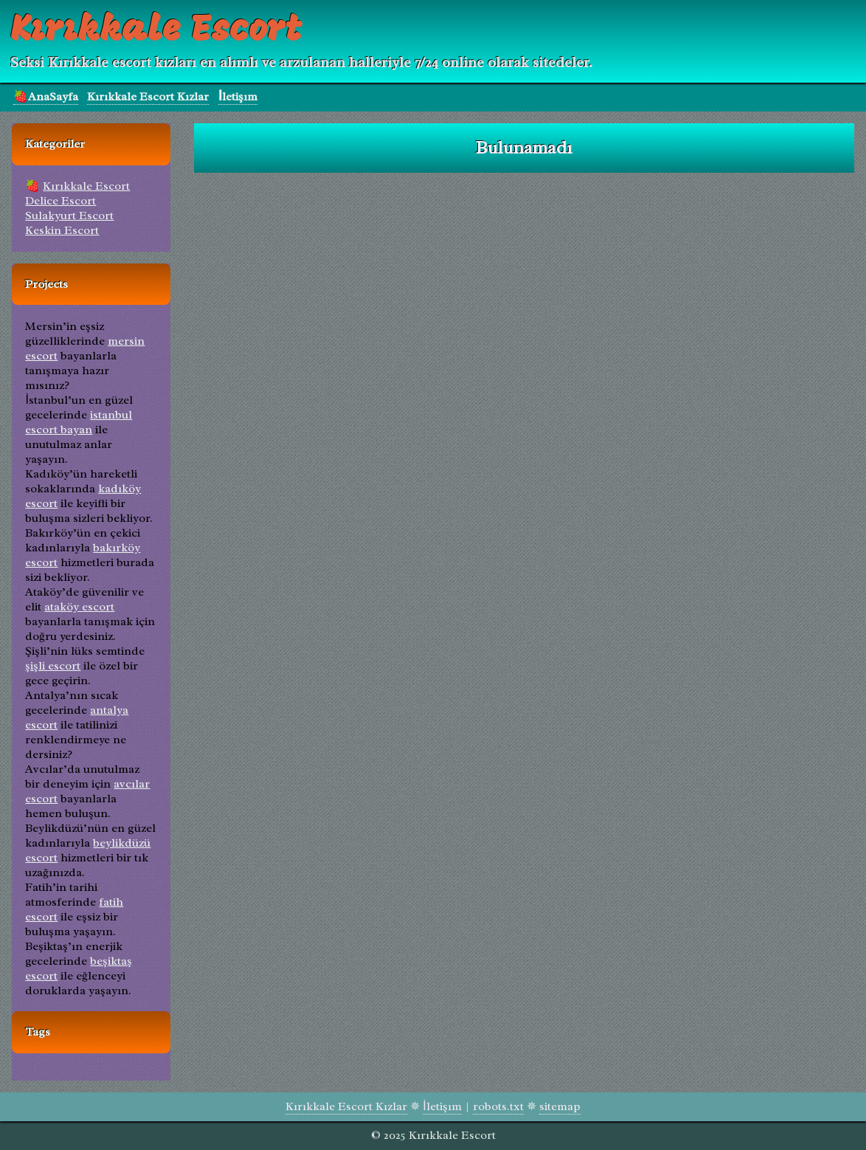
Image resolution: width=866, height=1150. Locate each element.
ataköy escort (79, 606)
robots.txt (498, 1106)
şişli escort (52, 665)
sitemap (560, 1106)
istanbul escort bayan (78, 422)
